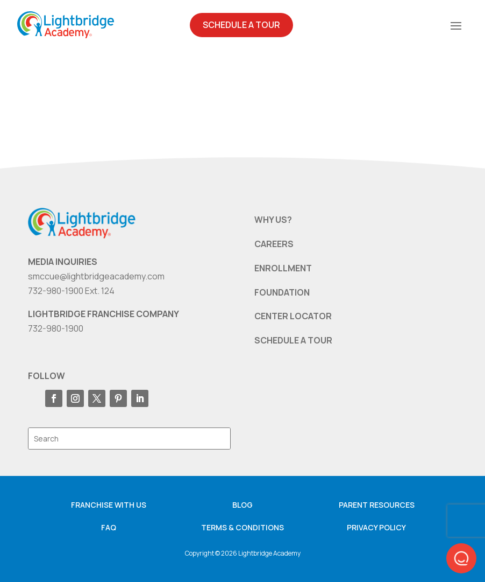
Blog (242, 505)
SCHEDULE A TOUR (293, 340)
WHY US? (273, 220)
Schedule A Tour (241, 25)
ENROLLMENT (283, 268)
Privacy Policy (376, 527)
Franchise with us (108, 505)
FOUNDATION (282, 292)
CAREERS (274, 244)
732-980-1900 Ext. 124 (71, 291)
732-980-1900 (55, 328)
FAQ (108, 527)
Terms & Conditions (242, 527)
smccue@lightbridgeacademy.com (96, 276)
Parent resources (377, 505)
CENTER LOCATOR (293, 316)
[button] (461, 558)
